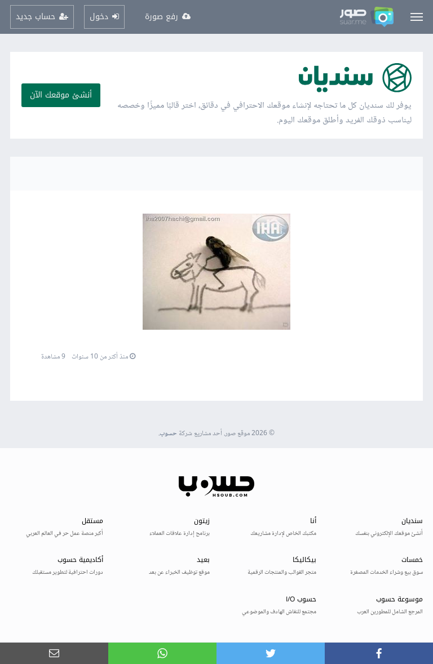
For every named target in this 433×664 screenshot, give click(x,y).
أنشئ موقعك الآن (61, 95)
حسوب (168, 434)
